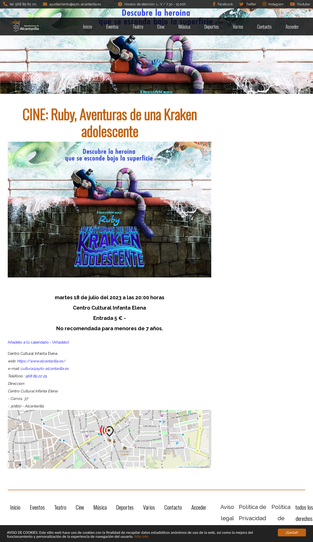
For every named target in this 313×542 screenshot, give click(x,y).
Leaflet (180, 467)
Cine (160, 26)
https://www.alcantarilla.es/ (41, 361)
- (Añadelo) (59, 342)
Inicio (87, 26)
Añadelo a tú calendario (29, 342)
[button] (109, 431)
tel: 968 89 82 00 (19, 4)
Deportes (211, 26)
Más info (141, 536)
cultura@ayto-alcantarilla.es (44, 368)
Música (184, 26)
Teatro (137, 26)
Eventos (112, 26)
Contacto (264, 26)
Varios (238, 26)
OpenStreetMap (192, 467)
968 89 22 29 (36, 376)
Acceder (292, 26)
